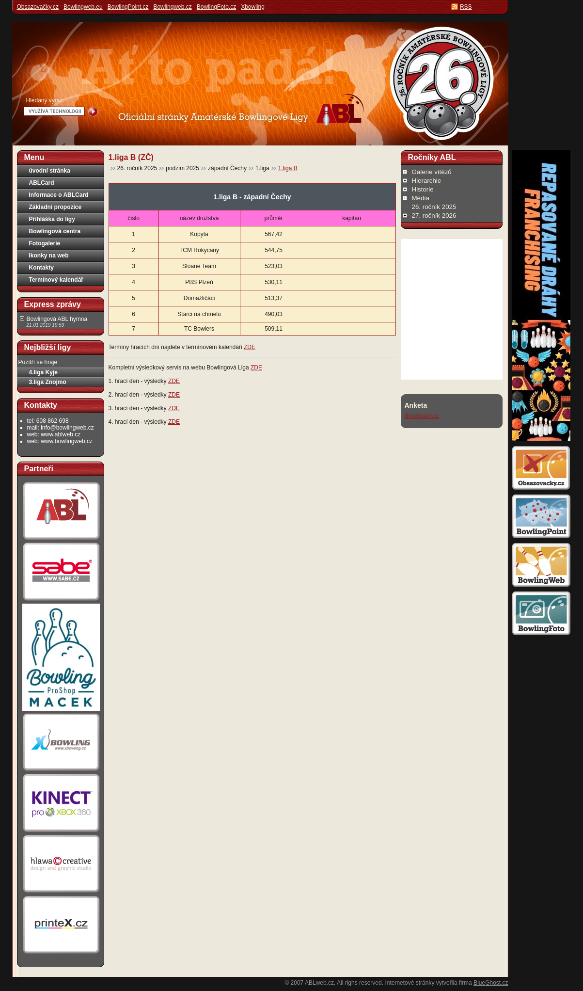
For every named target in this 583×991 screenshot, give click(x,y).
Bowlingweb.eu (83, 6)
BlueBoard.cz (422, 416)
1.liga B (288, 168)
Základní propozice (55, 207)
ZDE (249, 347)
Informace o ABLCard (59, 195)
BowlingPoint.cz (128, 6)
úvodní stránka (49, 170)
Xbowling (253, 6)
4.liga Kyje (43, 372)
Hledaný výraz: (45, 100)
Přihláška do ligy (52, 219)
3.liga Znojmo (47, 382)
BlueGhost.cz (490, 982)
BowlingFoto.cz (216, 6)
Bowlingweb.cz (172, 6)
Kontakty (41, 267)
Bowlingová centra (55, 231)
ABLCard (41, 182)
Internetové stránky (409, 982)
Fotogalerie (45, 243)
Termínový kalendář (56, 279)
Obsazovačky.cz (38, 6)
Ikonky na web (49, 255)
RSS (466, 6)
